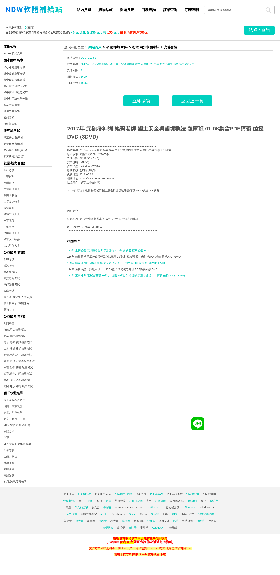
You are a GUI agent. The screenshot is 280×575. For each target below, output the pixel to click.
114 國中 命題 (123, 494)
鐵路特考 (9, 265)
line (190, 548)
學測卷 (68, 520)
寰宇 (148, 500)
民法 (176, 520)
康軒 (90, 500)
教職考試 (9, 290)
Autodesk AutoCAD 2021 (130, 507)
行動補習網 (10, 123)
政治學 (121, 527)
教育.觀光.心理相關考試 (18, 373)
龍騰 (99, 500)
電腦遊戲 (9, 475)
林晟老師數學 (12, 111)
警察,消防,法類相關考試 (18, 379)
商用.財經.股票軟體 (15, 481)
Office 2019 (155, 507)
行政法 (201, 520)
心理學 (151, 520)
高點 (68, 507)
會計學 (143, 514)
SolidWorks (118, 514)
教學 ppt (139, 520)
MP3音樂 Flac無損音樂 (17, 443)
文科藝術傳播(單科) (15, 150)
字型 (6, 437)
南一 (81, 500)
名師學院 (160, 500)
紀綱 (165, 514)
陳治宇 (214, 500)
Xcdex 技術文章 (13, 53)
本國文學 (164, 520)
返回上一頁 (192, 100)
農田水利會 (10, 195)
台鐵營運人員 (12, 214)
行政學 (212, 520)
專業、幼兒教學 (13, 412)
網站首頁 (94, 47)
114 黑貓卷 (156, 494)
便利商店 (126, 542)
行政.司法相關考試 (15, 329)
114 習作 (141, 494)
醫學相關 (9, 462)
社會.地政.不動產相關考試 (19, 361)
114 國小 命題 (103, 494)
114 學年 (69, 494)
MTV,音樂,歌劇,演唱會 (17, 425)
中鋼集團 (9, 226)
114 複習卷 (192, 494)
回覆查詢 (148, 10)
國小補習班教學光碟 (16, 86)
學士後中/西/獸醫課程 (16, 303)
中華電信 (9, 220)
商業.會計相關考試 (15, 335)
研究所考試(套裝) (14, 156)
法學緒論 (107, 527)
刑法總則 (187, 520)
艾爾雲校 (9, 117)
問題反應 (127, 10)
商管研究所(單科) (14, 143)
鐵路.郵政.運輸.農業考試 (18, 386)
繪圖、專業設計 (13, 406)
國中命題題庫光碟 (14, 73)
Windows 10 (176, 500)
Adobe (104, 514)
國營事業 (9, 207)
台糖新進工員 (12, 232)
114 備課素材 (175, 494)
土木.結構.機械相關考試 (18, 348)
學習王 (107, 507)
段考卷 (114, 520)
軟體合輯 (9, 431)
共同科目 (9, 323)
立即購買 (141, 100)
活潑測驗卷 (68, 500)
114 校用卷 (209, 494)
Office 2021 (190, 507)
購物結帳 (105, 10)
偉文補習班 (81, 507)
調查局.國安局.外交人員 (18, 297)
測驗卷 (103, 520)
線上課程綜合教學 (14, 400)
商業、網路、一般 (14, 418)
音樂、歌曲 (10, 456)
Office (132, 514)
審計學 (144, 527)
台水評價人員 (12, 245)
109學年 (193, 500)
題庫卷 (91, 520)
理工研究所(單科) (14, 137)
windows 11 (207, 507)
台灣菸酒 (9, 182)
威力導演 (71, 514)
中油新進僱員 (12, 189)
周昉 (174, 514)
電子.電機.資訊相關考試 (18, 342)
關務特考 (9, 309)
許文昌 (96, 507)
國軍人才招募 (12, 239)
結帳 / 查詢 (259, 30)
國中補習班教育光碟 (16, 92)
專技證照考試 (12, 278)
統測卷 (126, 520)
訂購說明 (192, 10)
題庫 (108, 500)
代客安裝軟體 (206, 514)
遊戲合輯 (9, 469)
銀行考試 (9, 170)
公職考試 (9, 259)
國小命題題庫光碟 (14, 67)
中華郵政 (9, 176)
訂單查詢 (170, 10)
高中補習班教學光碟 (16, 98)
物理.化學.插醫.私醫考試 (18, 367)
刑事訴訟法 (187, 514)
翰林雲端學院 (12, 104)
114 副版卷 (84, 494)
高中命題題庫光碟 (14, 79)
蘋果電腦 (9, 450)
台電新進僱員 (12, 201)
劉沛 (204, 500)
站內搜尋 (84, 10)
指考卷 (79, 520)
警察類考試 (10, 271)
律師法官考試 (12, 284)
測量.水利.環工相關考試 (18, 354)
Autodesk (157, 527)
